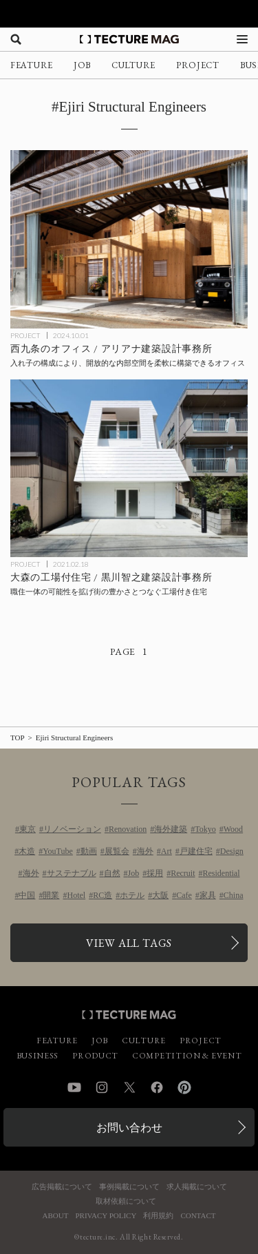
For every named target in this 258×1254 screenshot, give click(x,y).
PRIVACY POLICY (105, 1216)
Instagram (102, 1087)
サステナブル (71, 873)
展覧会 (117, 851)
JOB (82, 65)
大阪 (160, 895)
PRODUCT (95, 1056)
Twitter (129, 1087)
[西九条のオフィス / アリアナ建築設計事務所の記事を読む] (129, 239)
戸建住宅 (196, 851)
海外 (145, 851)
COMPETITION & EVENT (186, 1056)
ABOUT (56, 1216)
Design (232, 851)
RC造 (102, 895)
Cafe (184, 895)
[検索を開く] (15, 39)
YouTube (58, 851)
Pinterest (184, 1087)
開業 (51, 895)
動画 (88, 851)
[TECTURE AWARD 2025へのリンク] (129, 14)
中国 (27, 895)
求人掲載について (196, 1187)
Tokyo (205, 829)
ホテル (132, 895)
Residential (221, 873)
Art (166, 851)
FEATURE (31, 65)
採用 (155, 873)
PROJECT (197, 65)
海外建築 (170, 829)
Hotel (76, 895)
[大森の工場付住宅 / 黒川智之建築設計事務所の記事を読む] (129, 468)
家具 (208, 895)
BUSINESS (38, 1056)
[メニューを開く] (242, 39)
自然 (112, 873)
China (234, 895)
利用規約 (158, 1216)
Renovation (128, 829)
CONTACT (197, 1216)
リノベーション (72, 829)
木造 (27, 851)
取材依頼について (126, 1201)
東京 (27, 829)
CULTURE (133, 65)
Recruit (183, 873)
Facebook (157, 1087)
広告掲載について (62, 1187)
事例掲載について (129, 1187)
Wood (233, 829)
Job (134, 873)
